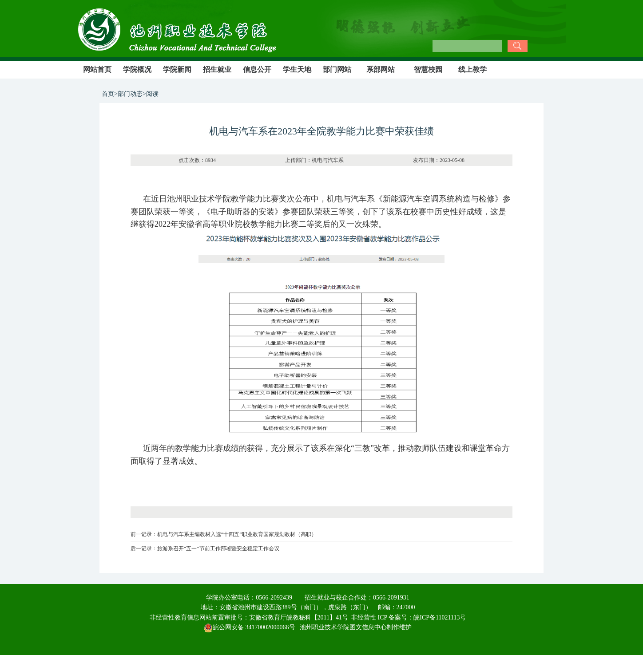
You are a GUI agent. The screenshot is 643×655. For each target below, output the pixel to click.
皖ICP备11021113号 (439, 617)
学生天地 (297, 69)
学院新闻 (177, 69)
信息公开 (257, 69)
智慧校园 (428, 69)
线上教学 (472, 69)
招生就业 (217, 69)
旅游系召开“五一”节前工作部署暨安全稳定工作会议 (218, 548)
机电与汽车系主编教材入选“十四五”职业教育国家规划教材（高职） (237, 534)
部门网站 (337, 69)
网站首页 (97, 69)
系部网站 (380, 69)
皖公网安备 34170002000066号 (249, 627)
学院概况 (137, 69)
